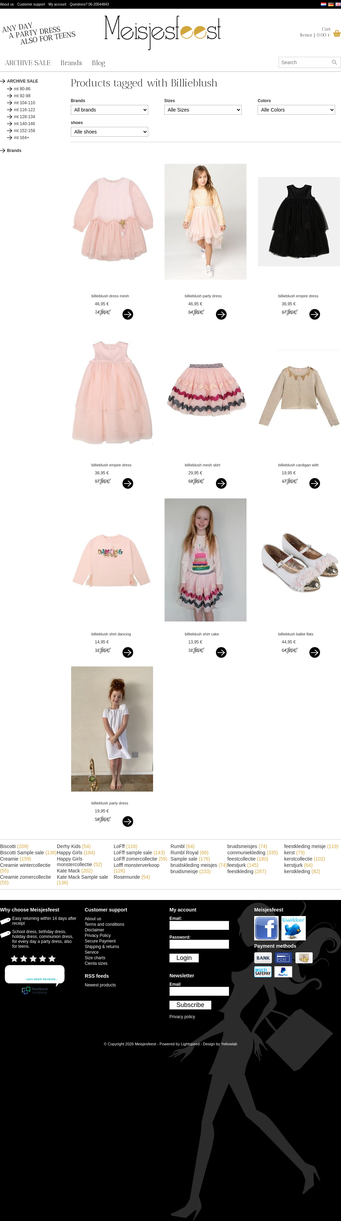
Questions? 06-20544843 (89, 4)
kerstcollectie (304, 859)
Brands (71, 63)
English (338, 4)
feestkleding (246, 871)
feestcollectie (247, 859)
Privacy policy (182, 1016)
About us (7, 4)
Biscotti (14, 846)
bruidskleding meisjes (198, 865)
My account (57, 4)
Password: (180, 937)
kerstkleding (302, 871)
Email (175, 984)
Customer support (31, 4)
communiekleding (252, 852)
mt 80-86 (22, 88)
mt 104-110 (24, 102)
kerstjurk (298, 865)
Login (184, 957)
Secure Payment (100, 941)
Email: (175, 918)
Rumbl (182, 846)
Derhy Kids (74, 846)
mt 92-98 (22, 95)
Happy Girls (76, 852)
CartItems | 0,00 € (315, 32)
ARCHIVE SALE (28, 63)
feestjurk (243, 865)
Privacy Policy (98, 935)
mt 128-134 (24, 116)
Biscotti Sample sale (28, 852)
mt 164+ (21, 137)
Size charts (95, 957)
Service (92, 952)
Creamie (15, 859)
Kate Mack (75, 870)
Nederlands (323, 4)
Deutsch (331, 4)
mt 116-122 (24, 109)
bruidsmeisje (190, 871)
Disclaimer (94, 930)
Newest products (100, 985)
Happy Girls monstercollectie (79, 861)
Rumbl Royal (189, 852)
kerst (294, 852)
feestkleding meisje (311, 846)
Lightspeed (190, 1044)
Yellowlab (229, 1044)
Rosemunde (132, 877)
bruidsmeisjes (247, 846)
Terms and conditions (104, 924)
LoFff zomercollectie (140, 859)
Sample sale (190, 859)
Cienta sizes (96, 963)
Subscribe (190, 1004)
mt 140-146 (24, 123)
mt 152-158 (24, 130)
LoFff (125, 846)
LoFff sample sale (139, 852)
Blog (98, 63)
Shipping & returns (102, 946)
